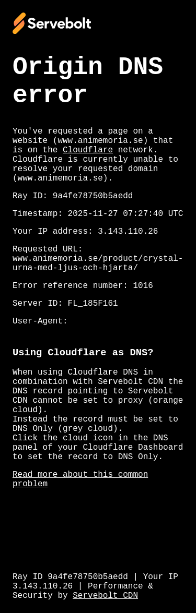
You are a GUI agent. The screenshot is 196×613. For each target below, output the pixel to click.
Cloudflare (88, 150)
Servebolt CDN (105, 595)
